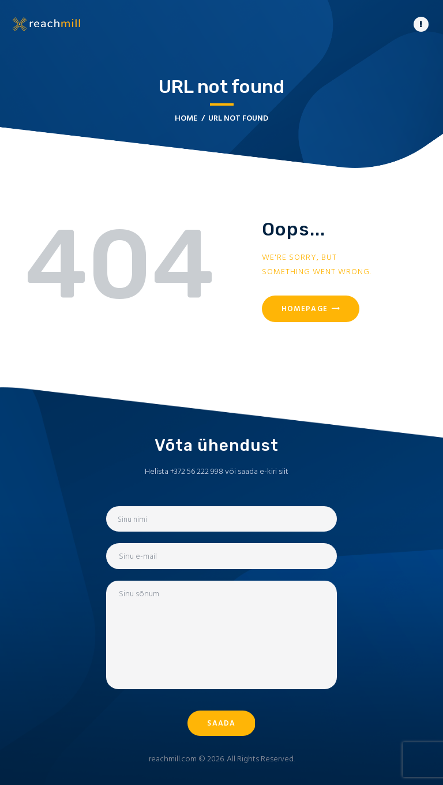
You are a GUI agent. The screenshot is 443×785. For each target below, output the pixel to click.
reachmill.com (173, 758)
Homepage (304, 308)
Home (186, 118)
